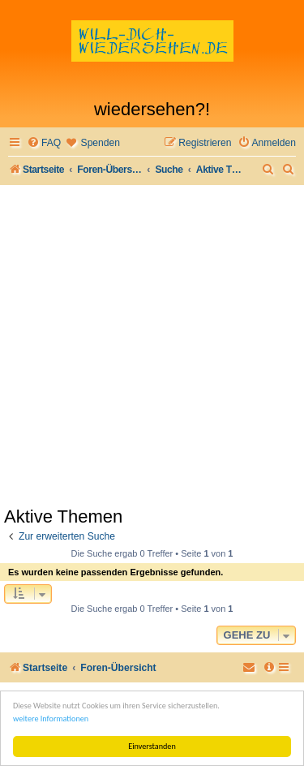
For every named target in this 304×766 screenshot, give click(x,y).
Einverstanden (152, 746)
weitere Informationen (50, 718)
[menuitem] (44, 143)
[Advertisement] (152, 345)
